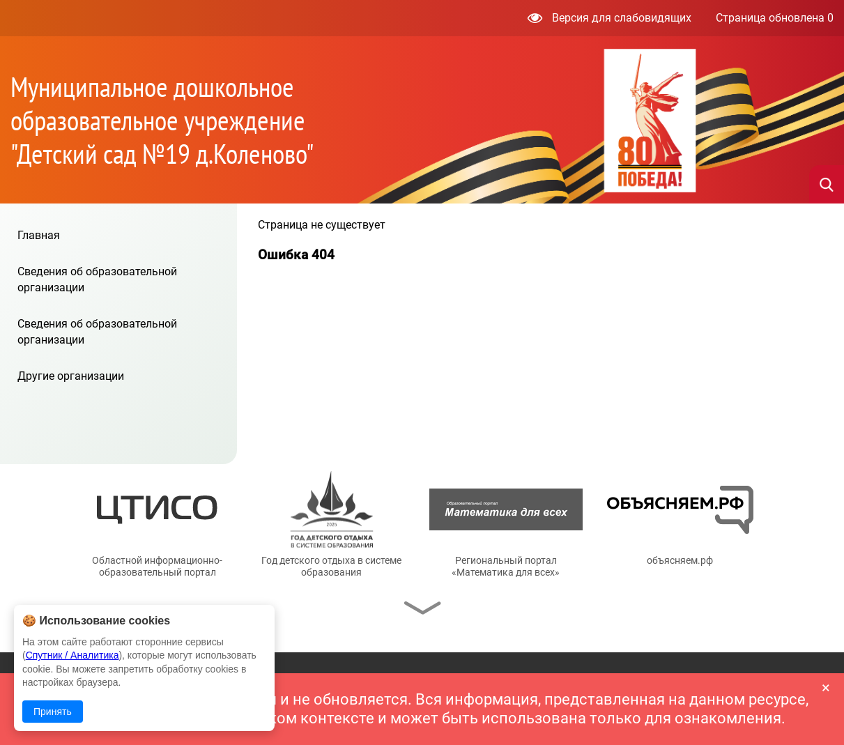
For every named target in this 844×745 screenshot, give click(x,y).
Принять (52, 711)
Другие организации (70, 376)
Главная (38, 235)
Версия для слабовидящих (609, 17)
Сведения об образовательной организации (97, 279)
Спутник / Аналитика (72, 655)
